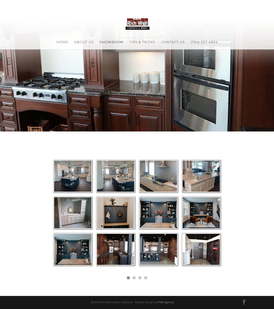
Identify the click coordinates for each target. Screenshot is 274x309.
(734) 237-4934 (204, 42)
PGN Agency (166, 302)
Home (62, 42)
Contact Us (173, 42)
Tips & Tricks (142, 42)
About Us (84, 42)
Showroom (112, 42)
